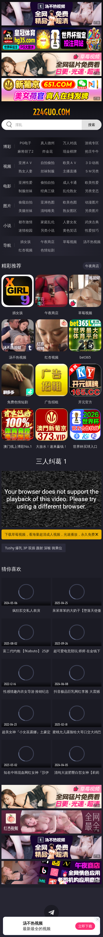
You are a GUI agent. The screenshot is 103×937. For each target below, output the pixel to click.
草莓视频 (70, 241)
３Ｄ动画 (92, 162)
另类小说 (47, 230)
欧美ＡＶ (70, 162)
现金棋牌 (70, 151)
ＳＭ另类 (92, 171)
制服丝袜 (25, 190)
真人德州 (47, 143)
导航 (7, 245)
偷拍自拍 (47, 182)
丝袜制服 (47, 171)
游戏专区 (92, 143)
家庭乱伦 (47, 222)
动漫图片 (92, 202)
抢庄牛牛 (92, 151)
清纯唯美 (47, 210)
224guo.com (51, 112)
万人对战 (70, 143)
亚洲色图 (47, 202)
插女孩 (25, 241)
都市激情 (25, 222)
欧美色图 (70, 202)
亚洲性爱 (25, 182)
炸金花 (47, 151)
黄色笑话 (70, 230)
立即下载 (85, 926)
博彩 (7, 146)
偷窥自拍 (25, 202)
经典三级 (47, 190)
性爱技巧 (92, 230)
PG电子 (25, 143)
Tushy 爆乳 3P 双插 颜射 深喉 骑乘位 (33, 548)
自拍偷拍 (47, 162)
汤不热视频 (92, 241)
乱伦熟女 (70, 190)
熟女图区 (70, 210)
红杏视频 (25, 250)
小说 (7, 225)
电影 (7, 186)
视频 (7, 166)
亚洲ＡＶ (25, 162)
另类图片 (92, 210)
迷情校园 (25, 230)
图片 (7, 205)
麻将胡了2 (25, 151)
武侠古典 (92, 222)
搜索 (91, 124)
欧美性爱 (92, 182)
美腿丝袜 (25, 210)
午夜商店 (47, 241)
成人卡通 (70, 182)
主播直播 (70, 171)
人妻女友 (70, 222)
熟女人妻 (25, 171)
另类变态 (92, 190)
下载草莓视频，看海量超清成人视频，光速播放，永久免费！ (52, 534)
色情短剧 (47, 250)
